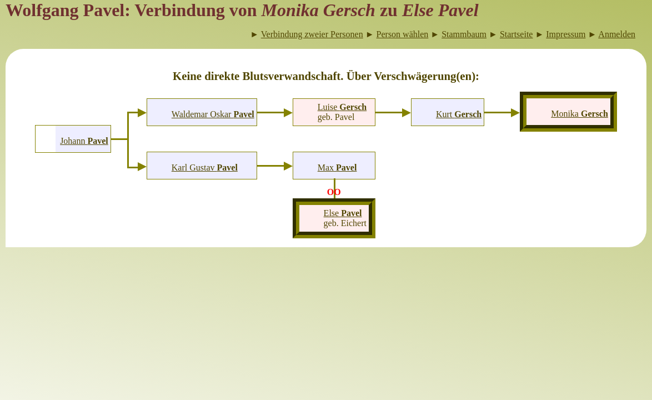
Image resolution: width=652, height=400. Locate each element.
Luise (342, 107)
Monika (579, 113)
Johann (84, 141)
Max (337, 167)
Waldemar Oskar (213, 114)
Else (343, 213)
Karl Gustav (205, 167)
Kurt (459, 114)
